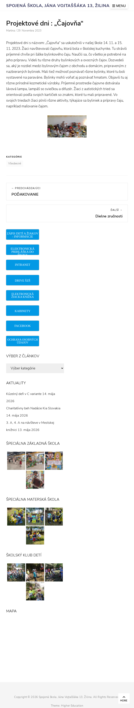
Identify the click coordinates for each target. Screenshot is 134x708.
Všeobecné (14, 163)
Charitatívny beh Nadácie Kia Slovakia (33, 408)
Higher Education (72, 706)
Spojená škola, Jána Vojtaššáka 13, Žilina (58, 5)
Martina (10, 30)
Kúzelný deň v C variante (23, 394)
